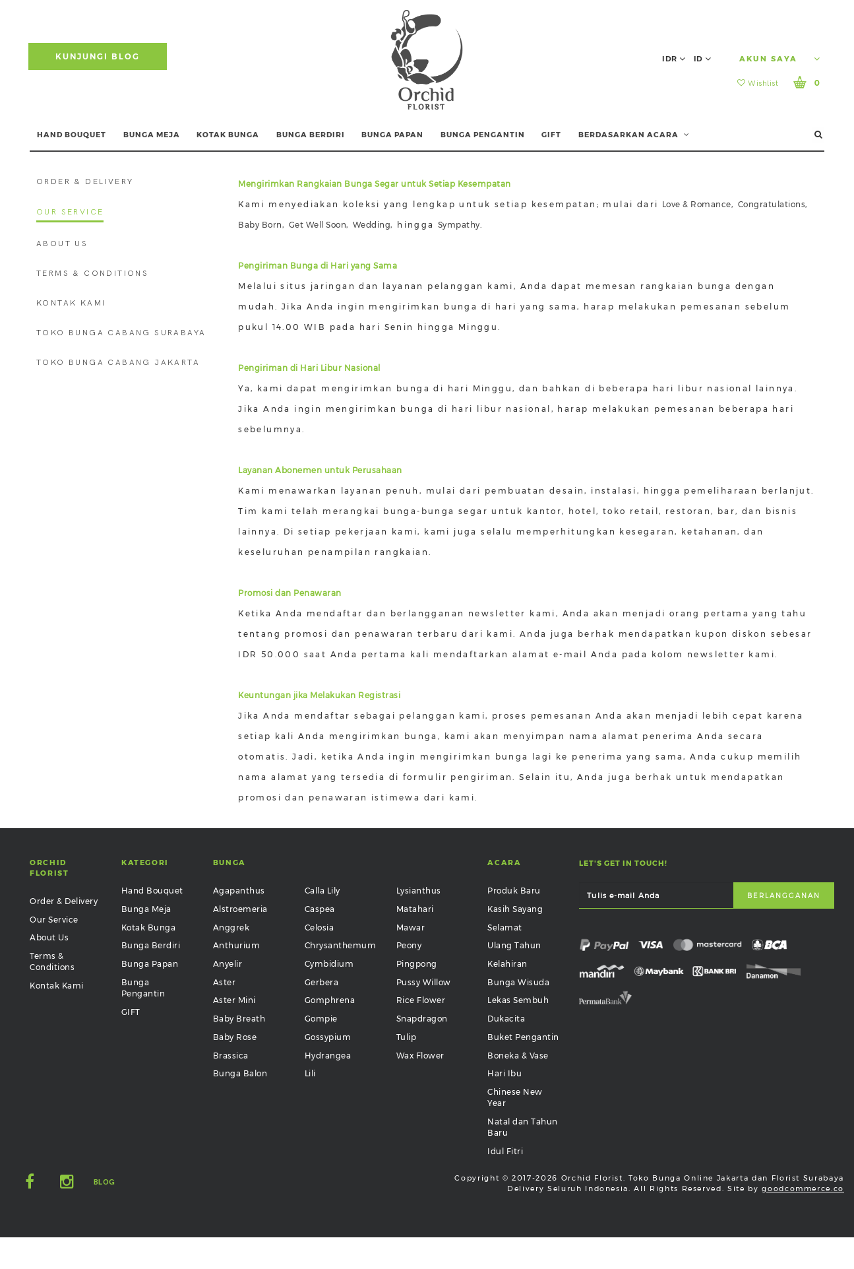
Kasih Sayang (515, 909)
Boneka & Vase (518, 1055)
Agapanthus (239, 890)
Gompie (321, 1019)
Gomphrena (330, 1000)
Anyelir (228, 964)
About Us (62, 244)
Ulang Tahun (514, 945)
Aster (224, 982)
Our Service (70, 212)
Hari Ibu (504, 1073)
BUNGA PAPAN (392, 134)
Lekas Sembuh (518, 1000)
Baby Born (260, 225)
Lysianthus (418, 890)
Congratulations (772, 204)
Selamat (504, 927)
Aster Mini (234, 1000)
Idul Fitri (505, 1151)
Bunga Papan (150, 964)
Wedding (372, 225)
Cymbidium (329, 964)
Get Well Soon (318, 225)
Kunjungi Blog (97, 56)
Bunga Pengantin (143, 987)
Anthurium (236, 945)
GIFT (551, 134)
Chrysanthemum (341, 945)
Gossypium (328, 1037)
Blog (104, 1182)
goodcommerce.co (803, 1188)
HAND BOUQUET (71, 134)
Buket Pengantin (523, 1037)
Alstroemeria (240, 909)
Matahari (415, 909)
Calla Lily (322, 890)
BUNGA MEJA (151, 134)
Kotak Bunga (148, 927)
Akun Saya (779, 58)
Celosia (319, 927)
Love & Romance (696, 204)
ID (703, 58)
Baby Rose (235, 1037)
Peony (409, 945)
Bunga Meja (146, 909)
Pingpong (416, 964)
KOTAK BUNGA (228, 134)
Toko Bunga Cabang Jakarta (118, 363)
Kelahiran (507, 964)
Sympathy (459, 225)
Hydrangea (328, 1055)
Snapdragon (422, 1019)
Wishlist (757, 83)
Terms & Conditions (92, 273)
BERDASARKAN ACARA (634, 134)
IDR (674, 58)
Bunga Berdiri (151, 945)
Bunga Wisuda (518, 982)
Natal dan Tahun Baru (522, 1127)
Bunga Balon (240, 1073)
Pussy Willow (423, 982)
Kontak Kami (71, 303)
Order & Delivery (84, 182)
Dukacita (506, 1019)
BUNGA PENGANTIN (483, 134)
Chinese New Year (515, 1097)
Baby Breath (239, 1019)
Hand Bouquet (152, 890)
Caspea (320, 909)
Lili (310, 1073)
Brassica (231, 1055)
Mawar (410, 927)
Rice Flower (421, 1000)
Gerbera (322, 982)
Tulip (406, 1037)
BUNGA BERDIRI (310, 134)
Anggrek (231, 927)
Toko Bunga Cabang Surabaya (121, 333)
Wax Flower (420, 1055)
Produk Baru (514, 890)
